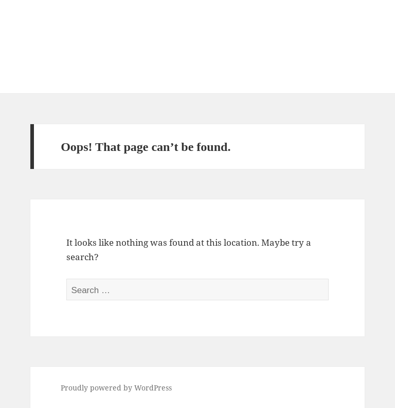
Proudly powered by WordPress (116, 388)
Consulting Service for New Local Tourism (179, 39)
